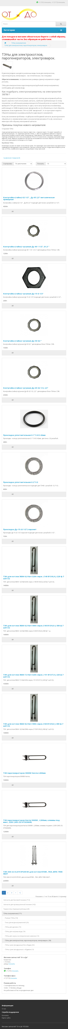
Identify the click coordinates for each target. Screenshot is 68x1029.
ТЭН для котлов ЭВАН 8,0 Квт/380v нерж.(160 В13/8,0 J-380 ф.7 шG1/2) (33, 725)
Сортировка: (7, 164)
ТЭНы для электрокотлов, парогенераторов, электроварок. (25, 45)
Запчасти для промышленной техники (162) (19, 904)
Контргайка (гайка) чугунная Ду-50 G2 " (22, 341)
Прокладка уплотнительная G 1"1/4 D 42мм (24, 435)
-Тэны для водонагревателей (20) (16, 922)
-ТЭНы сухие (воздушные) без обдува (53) (18, 945)
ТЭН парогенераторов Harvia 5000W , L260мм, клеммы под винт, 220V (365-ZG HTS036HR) (31, 821)
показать (47, 2)
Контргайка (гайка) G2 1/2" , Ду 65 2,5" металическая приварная (29, 198)
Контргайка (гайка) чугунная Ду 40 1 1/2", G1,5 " (26, 246)
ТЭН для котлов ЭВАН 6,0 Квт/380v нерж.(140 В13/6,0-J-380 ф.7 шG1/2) (33, 626)
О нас (4, 1009)
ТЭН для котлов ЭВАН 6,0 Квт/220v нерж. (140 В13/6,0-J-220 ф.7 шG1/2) (33, 577)
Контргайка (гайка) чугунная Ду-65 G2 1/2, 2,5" (25, 388)
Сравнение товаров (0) (11, 158)
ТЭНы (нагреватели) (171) (12, 913)
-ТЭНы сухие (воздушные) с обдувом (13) (18, 949)
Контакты (5, 1015)
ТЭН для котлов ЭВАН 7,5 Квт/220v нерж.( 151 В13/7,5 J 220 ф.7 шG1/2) (33, 675)
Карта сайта (6, 1018)
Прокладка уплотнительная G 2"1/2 (20, 482)
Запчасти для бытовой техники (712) (16, 900)
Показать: (40, 164)
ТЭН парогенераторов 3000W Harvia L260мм (24, 773)
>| (20, 893)
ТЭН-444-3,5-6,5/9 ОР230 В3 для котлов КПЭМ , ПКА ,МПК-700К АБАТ (33, 873)
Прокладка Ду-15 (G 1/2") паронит (20, 529)
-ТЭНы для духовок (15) (12, 927)
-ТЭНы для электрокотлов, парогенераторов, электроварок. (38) (27, 940)
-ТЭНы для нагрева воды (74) (14, 931)
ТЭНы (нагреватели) (18, 43)
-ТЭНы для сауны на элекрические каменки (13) (21, 936)
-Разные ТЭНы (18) (10, 918)
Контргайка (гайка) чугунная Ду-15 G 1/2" (23, 293)
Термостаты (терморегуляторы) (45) (16, 909)
